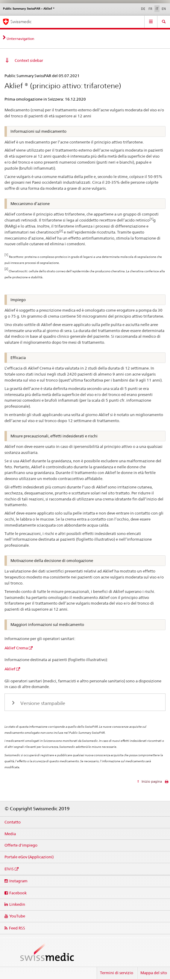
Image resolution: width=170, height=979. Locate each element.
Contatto (12, 822)
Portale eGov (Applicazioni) (29, 856)
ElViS (9, 868)
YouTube (17, 916)
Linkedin (17, 904)
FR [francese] (150, 9)
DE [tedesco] (143, 9)
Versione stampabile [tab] (42, 703)
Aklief (9, 668)
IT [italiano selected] (157, 9)
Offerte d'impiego (20, 845)
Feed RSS (17, 928)
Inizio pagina (151, 781)
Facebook (18, 892)
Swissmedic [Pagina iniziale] (20, 22)
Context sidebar (29, 60)
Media (10, 833)
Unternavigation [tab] (20, 38)
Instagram (18, 880)
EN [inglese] (164, 9)
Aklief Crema (16, 647)
